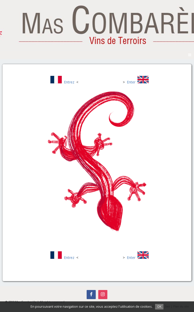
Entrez (69, 82)
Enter (131, 82)
